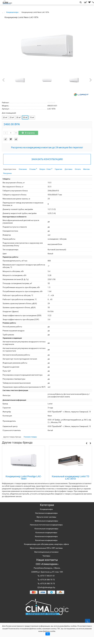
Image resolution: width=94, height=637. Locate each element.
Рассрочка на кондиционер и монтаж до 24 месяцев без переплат (47, 147)
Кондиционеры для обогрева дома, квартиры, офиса (46, 544)
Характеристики (9, 169)
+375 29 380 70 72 (47, 580)
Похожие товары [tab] (30, 437)
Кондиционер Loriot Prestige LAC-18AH (23, 477)
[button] (86, 443)
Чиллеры (46, 556)
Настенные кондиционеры (46, 513)
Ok (48, 634)
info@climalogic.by (47, 587)
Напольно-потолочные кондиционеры (46, 525)
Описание (23, 169)
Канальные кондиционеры (46, 536)
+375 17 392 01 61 (47, 576)
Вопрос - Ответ (45, 169)
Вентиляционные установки (46, 552)
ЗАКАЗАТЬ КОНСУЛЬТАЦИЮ (47, 159)
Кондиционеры (12, 12)
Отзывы (33, 169)
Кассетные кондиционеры (46, 540)
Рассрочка (7, 173)
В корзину (28, 133)
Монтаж (86, 169)
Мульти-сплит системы (46, 517)
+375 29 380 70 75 (47, 583)
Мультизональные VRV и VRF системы (46, 548)
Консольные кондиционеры (46, 529)
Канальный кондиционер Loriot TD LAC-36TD (70, 477)
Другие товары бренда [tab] (12, 437)
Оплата (78, 169)
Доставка (68, 169)
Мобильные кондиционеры (46, 521)
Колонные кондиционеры (46, 532)
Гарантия (58, 169)
